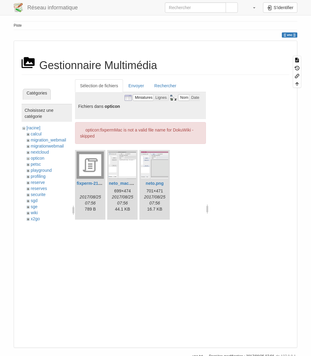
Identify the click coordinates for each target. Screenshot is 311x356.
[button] (251, 7)
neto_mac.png (123, 183)
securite (38, 194)
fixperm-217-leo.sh (95, 183)
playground (41, 170)
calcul (36, 133)
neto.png (155, 183)
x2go (35, 218)
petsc (36, 164)
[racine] (33, 127)
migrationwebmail (47, 146)
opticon (37, 158)
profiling (38, 176)
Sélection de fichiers (99, 85)
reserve (38, 182)
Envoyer (136, 85)
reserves (39, 188)
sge (34, 206)
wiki (34, 212)
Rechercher (165, 85)
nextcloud (40, 152)
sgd (34, 200)
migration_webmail (48, 140)
